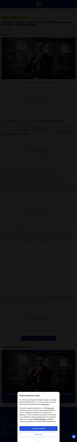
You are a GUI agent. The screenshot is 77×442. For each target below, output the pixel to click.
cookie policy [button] (45, 404)
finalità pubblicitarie (40, 419)
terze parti (50, 408)
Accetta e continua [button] (38, 428)
